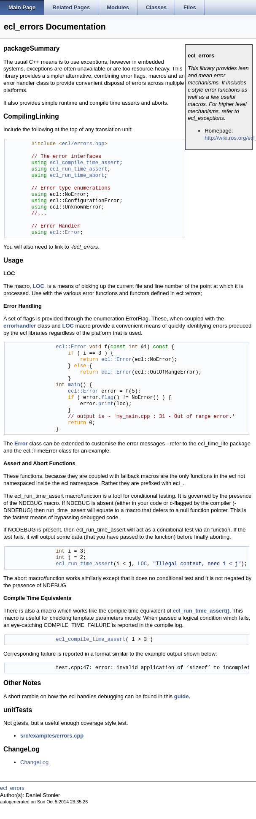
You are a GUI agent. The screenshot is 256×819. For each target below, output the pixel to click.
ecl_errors (12, 788)
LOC (38, 286)
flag (107, 397)
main (74, 385)
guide (181, 696)
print (105, 404)
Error (21, 443)
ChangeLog (34, 762)
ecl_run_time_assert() (201, 610)
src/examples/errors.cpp (52, 735)
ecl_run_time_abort (77, 175)
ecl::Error (65, 232)
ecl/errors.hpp (83, 144)
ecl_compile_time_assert (85, 163)
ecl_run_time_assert (79, 169)
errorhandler (19, 326)
